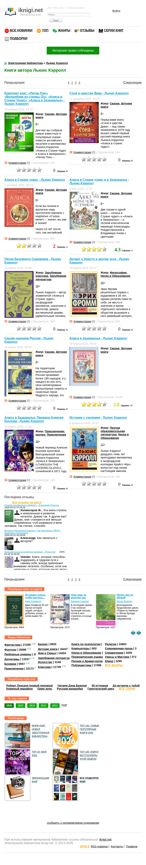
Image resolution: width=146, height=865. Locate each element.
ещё (64, 704)
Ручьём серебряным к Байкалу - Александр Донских (31, 505)
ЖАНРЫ (64, 30)
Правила (131, 846)
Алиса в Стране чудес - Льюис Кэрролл (34, 179)
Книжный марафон (19, 688)
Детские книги (48, 649)
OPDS (84, 846)
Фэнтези (10, 649)
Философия (118, 272)
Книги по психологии (86, 644)
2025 (20, 705)
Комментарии (17, 162)
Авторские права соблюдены (73, 50)
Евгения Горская (80, 601)
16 (37, 286)
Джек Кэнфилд (33, 601)
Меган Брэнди (124, 601)
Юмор (109, 661)
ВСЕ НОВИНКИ (21, 30)
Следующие (132, 82)
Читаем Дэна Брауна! (72, 685)
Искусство (45, 662)
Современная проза (119, 648)
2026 (9, 705)
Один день (44, 688)
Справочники (114, 652)
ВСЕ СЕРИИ (127, 688)
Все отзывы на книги (27, 502)
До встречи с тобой (126, 685)
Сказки (49, 114)
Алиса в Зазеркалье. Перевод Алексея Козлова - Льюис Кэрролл (33, 419)
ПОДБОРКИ (18, 38)
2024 (32, 705)
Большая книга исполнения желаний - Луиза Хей (30, 552)
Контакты (117, 846)
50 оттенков (100, 685)
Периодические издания (88, 656)
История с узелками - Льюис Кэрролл (98, 417)
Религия (110, 644)
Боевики (10, 663)
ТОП (45, 30)
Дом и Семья (47, 653)
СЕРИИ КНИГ (114, 30)
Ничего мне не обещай (125, 596)
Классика (44, 667)
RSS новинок (99, 846)
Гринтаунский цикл (101, 688)
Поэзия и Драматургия (87, 661)
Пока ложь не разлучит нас (78, 596)
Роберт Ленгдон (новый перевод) (29, 685)
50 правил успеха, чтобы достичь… (35, 596)
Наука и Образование (115, 275)
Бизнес (43, 644)
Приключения (56, 434)
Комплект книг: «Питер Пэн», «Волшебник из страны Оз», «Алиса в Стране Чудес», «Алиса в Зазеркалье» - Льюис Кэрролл (34, 98)
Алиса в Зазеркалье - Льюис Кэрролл (98, 338)
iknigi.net (105, 839)
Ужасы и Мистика (117, 656)
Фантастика (12, 644)
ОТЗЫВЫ (87, 30)
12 (102, 444)
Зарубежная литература (51, 277)
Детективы (12, 659)
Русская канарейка (70, 688)
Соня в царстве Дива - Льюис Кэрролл (99, 93)
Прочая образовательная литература (113, 431)
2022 (55, 705)
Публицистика (81, 665)
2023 (43, 705)
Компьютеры (80, 648)
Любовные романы (18, 654)
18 (37, 441)
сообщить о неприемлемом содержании (73, 822)
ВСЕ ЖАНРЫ (114, 665)
